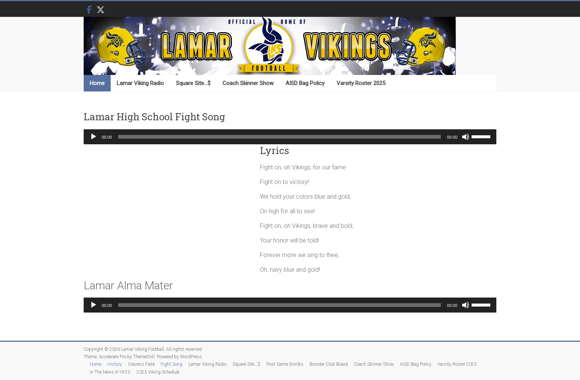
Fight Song (171, 364)
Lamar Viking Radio (140, 83)
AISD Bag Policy (305, 83)
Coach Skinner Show (247, 83)
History (114, 364)
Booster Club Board (329, 364)
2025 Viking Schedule (158, 372)
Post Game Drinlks (285, 364)
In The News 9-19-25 (110, 372)
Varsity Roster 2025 (361, 83)
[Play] (93, 137)
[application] (290, 136)
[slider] (279, 137)
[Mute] (465, 137)
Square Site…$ (193, 83)
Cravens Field (141, 364)
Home (97, 83)
